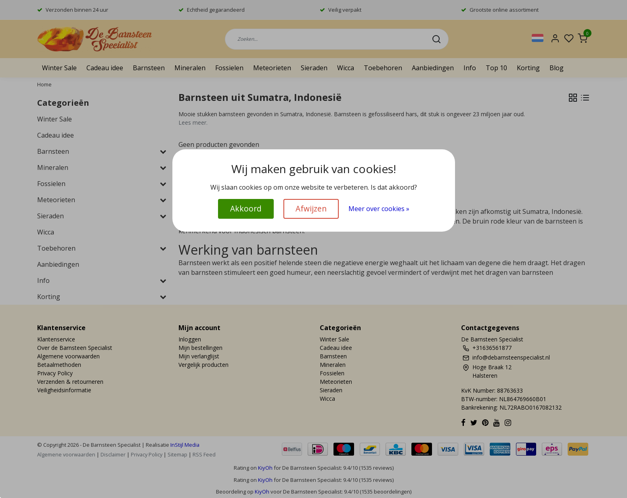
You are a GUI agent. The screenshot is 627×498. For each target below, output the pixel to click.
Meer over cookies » (378, 208)
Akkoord (246, 208)
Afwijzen (311, 208)
